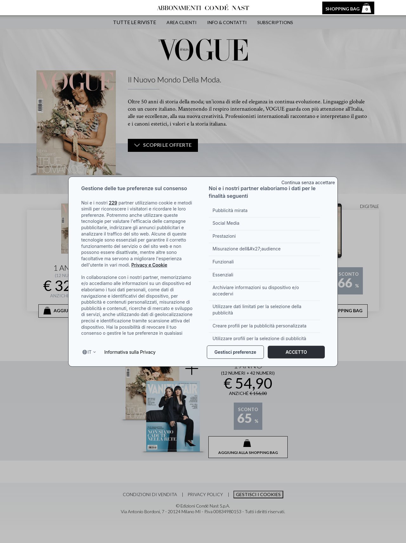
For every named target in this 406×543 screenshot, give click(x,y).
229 (113, 202)
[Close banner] (308, 181)
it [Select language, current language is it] (89, 352)
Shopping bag (348, 8)
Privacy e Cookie (149, 264)
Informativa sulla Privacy (130, 352)
